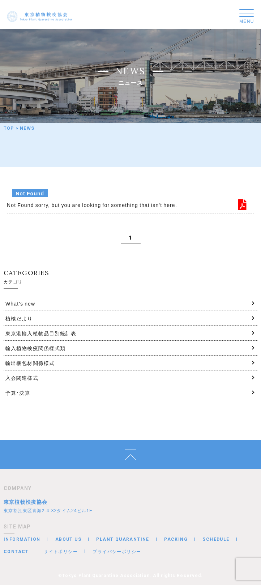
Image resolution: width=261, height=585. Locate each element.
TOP (9, 128)
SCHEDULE (215, 539)
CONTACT (16, 551)
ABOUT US (68, 539)
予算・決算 (17, 392)
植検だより (19, 318)
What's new (20, 303)
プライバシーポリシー (117, 551)
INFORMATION (22, 539)
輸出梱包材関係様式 (30, 362)
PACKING (176, 539)
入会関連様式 (21, 377)
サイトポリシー (61, 551)
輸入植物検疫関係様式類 (35, 348)
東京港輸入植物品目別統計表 (41, 333)
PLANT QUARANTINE (122, 539)
